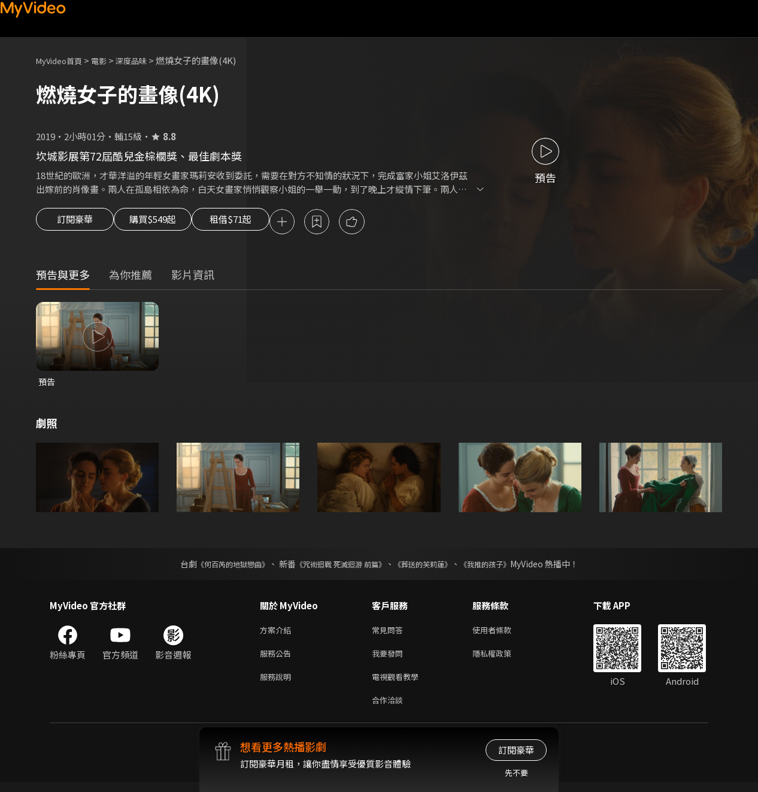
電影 (108, 60)
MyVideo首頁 (63, 60)
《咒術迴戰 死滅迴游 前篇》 (338, 567)
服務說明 (278, 684)
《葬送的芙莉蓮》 (431, 567)
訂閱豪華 (74, 223)
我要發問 (390, 658)
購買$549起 (166, 223)
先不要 (516, 772)
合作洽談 (390, 709)
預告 (47, 383)
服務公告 (278, 658)
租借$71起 (259, 223)
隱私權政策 (502, 658)
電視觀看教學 (399, 684)
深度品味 (144, 60)
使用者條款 (502, 633)
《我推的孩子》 (503, 567)
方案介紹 (278, 633)
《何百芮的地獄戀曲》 (217, 567)
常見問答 (390, 633)
